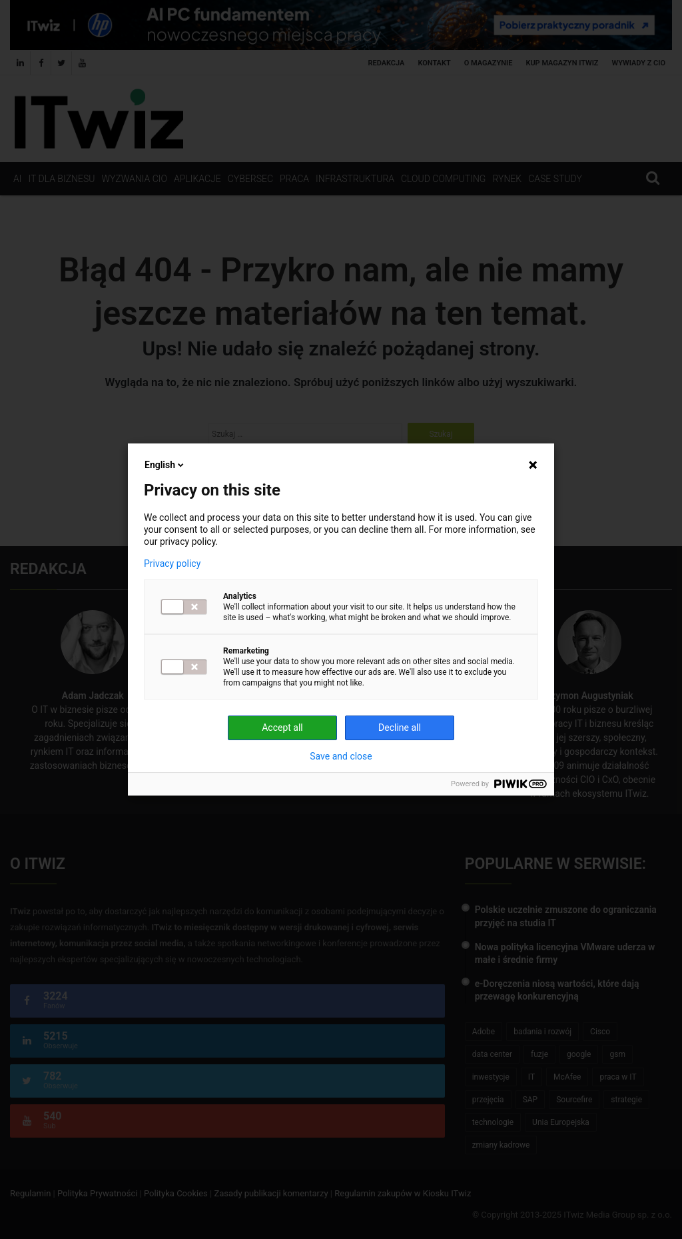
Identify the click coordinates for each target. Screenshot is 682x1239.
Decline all (399, 727)
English (165, 464)
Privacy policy (172, 563)
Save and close (341, 756)
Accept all (282, 727)
